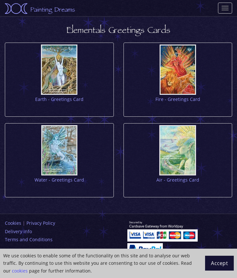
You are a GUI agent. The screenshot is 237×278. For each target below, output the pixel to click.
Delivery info (18, 231)
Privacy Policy (40, 223)
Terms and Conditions (29, 239)
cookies (20, 271)
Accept (219, 263)
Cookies (13, 223)
